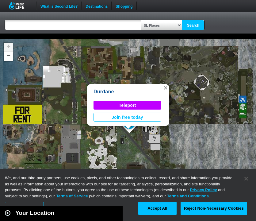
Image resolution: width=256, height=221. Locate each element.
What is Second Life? (59, 5)
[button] (165, 87)
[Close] (246, 178)
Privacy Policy (203, 190)
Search (193, 25)
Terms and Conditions (188, 196)
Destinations (97, 5)
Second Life (20, 6)
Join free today (127, 117)
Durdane (104, 91)
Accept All (157, 208)
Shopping (124, 5)
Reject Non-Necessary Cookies (214, 208)
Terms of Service (72, 196)
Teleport (127, 105)
